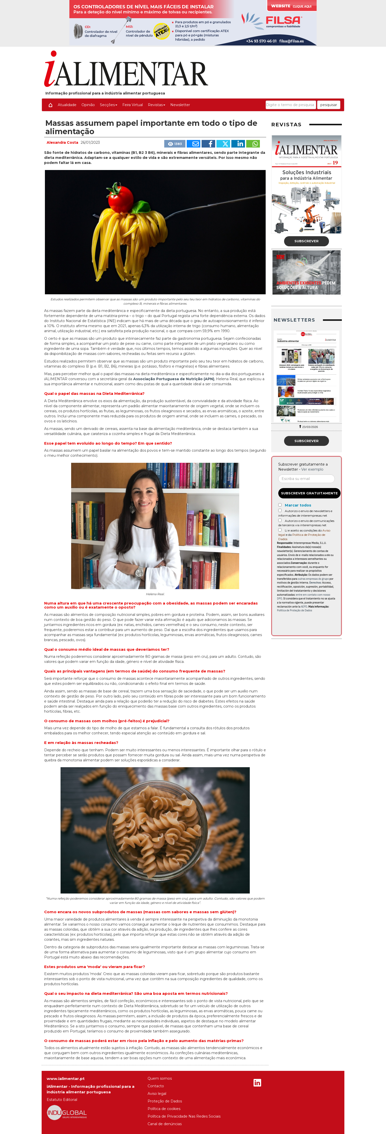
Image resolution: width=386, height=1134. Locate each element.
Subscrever (306, 241)
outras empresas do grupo (313, 579)
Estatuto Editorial (62, 1099)
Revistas (156, 105)
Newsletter (180, 105)
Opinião (88, 105)
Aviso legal (157, 1093)
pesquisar (328, 105)
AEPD (304, 606)
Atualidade (67, 105)
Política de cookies (164, 1108)
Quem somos (160, 1078)
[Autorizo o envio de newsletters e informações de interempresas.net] (280, 510)
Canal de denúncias (165, 1124)
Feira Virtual (132, 105)
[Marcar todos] (280, 504)
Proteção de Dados (165, 1101)
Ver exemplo (312, 469)
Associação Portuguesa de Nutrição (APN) (173, 379)
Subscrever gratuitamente (309, 493)
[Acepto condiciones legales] (280, 530)
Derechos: (315, 582)
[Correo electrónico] (306, 478)
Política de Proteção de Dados (294, 610)
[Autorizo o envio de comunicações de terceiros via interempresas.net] (280, 520)
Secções (108, 105)
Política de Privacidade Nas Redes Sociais (184, 1116)
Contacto (156, 1086)
